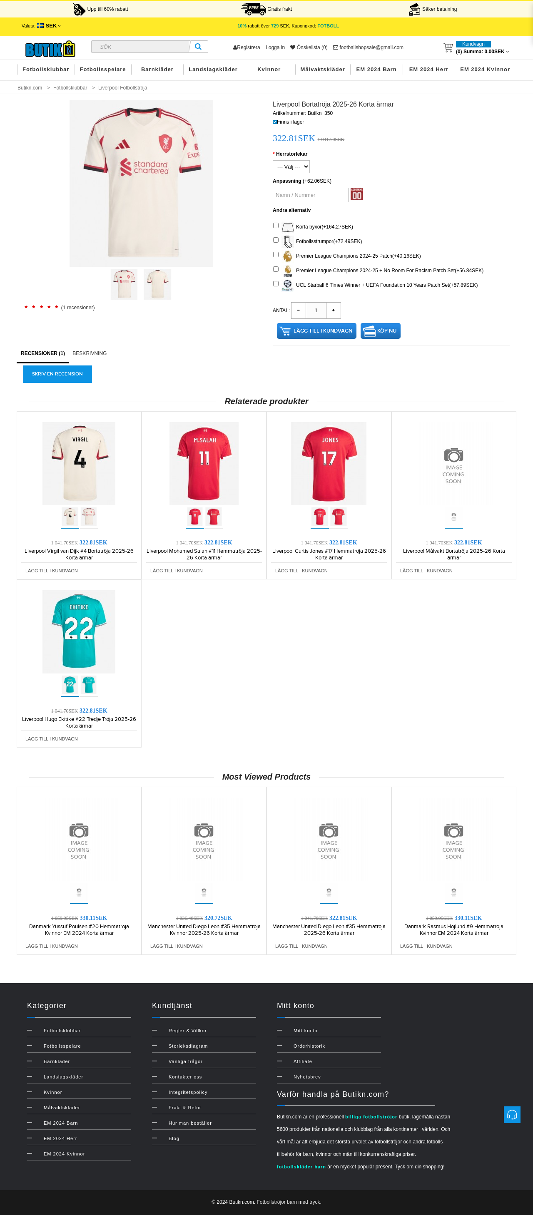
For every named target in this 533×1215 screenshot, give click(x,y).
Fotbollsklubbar (46, 69)
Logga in (275, 47)
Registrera (246, 47)
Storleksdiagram (188, 1046)
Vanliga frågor (186, 1061)
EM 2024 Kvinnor (485, 69)
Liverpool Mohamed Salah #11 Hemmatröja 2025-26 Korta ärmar (204, 554)
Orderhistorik (309, 1046)
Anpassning (287, 181)
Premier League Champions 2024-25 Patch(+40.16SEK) (347, 256)
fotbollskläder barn (301, 1166)
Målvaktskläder (323, 69)
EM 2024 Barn (376, 69)
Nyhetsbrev (307, 1076)
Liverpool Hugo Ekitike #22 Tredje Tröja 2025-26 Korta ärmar (79, 722)
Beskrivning (89, 353)
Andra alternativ (292, 210)
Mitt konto (306, 1030)
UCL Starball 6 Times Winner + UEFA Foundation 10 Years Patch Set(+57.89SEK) (375, 285)
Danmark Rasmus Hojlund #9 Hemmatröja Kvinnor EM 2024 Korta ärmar (453, 930)
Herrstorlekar (291, 154)
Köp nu (386, 331)
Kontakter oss (185, 1076)
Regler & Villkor (188, 1030)
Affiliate (303, 1061)
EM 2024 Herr (428, 69)
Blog (174, 1138)
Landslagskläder (213, 69)
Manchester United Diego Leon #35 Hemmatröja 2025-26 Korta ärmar (329, 930)
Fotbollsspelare (103, 69)
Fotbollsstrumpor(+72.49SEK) (317, 242)
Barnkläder (157, 69)
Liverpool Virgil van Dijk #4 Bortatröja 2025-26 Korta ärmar (79, 554)
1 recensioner (78, 308)
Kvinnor (269, 69)
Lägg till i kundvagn (323, 331)
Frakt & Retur (185, 1107)
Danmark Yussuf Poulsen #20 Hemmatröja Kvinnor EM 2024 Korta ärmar (79, 930)
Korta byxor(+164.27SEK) (313, 227)
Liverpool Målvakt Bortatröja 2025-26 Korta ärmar (454, 554)
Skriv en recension (57, 374)
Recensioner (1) (43, 353)
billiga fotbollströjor (371, 1116)
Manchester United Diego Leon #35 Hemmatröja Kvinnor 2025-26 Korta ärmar (204, 930)
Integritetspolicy (188, 1092)
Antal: (281, 310)
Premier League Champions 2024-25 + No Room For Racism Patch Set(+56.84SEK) (378, 271)
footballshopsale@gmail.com (368, 47)
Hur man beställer (190, 1123)
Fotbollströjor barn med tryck (288, 1202)
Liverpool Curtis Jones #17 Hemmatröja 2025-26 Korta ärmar (329, 554)
